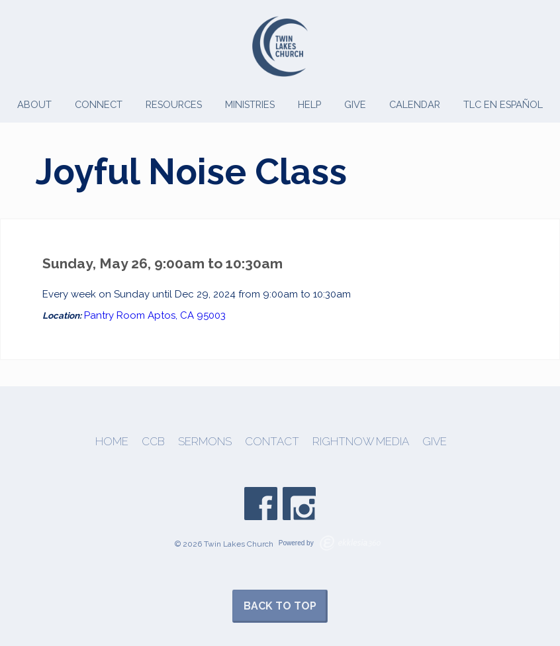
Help (309, 104)
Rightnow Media (360, 441)
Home (111, 441)
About (34, 104)
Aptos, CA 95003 (187, 315)
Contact (272, 441)
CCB (153, 441)
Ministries (250, 104)
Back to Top (280, 606)
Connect (98, 104)
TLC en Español (503, 104)
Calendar (414, 104)
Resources (174, 104)
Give (355, 104)
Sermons (205, 441)
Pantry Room (114, 315)
